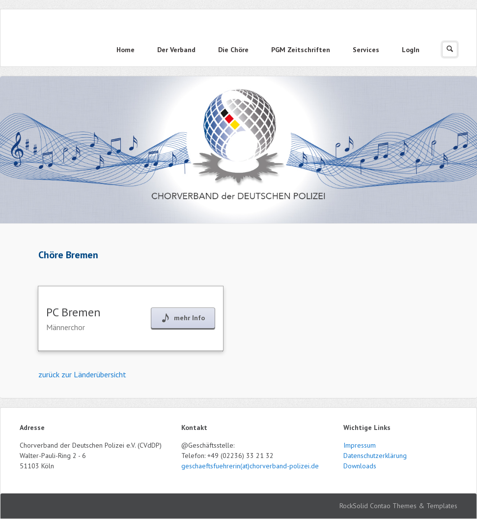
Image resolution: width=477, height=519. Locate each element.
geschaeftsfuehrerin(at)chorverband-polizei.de (250, 465)
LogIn (411, 49)
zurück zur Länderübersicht (82, 374)
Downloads (359, 465)
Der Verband (176, 49)
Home (125, 49)
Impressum (359, 445)
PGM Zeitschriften (300, 49)
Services (366, 49)
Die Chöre (233, 49)
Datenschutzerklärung (375, 455)
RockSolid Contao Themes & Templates (398, 505)
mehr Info (189, 317)
